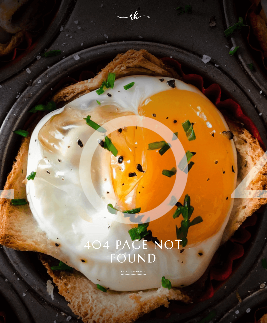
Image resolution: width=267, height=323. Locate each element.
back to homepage (133, 272)
